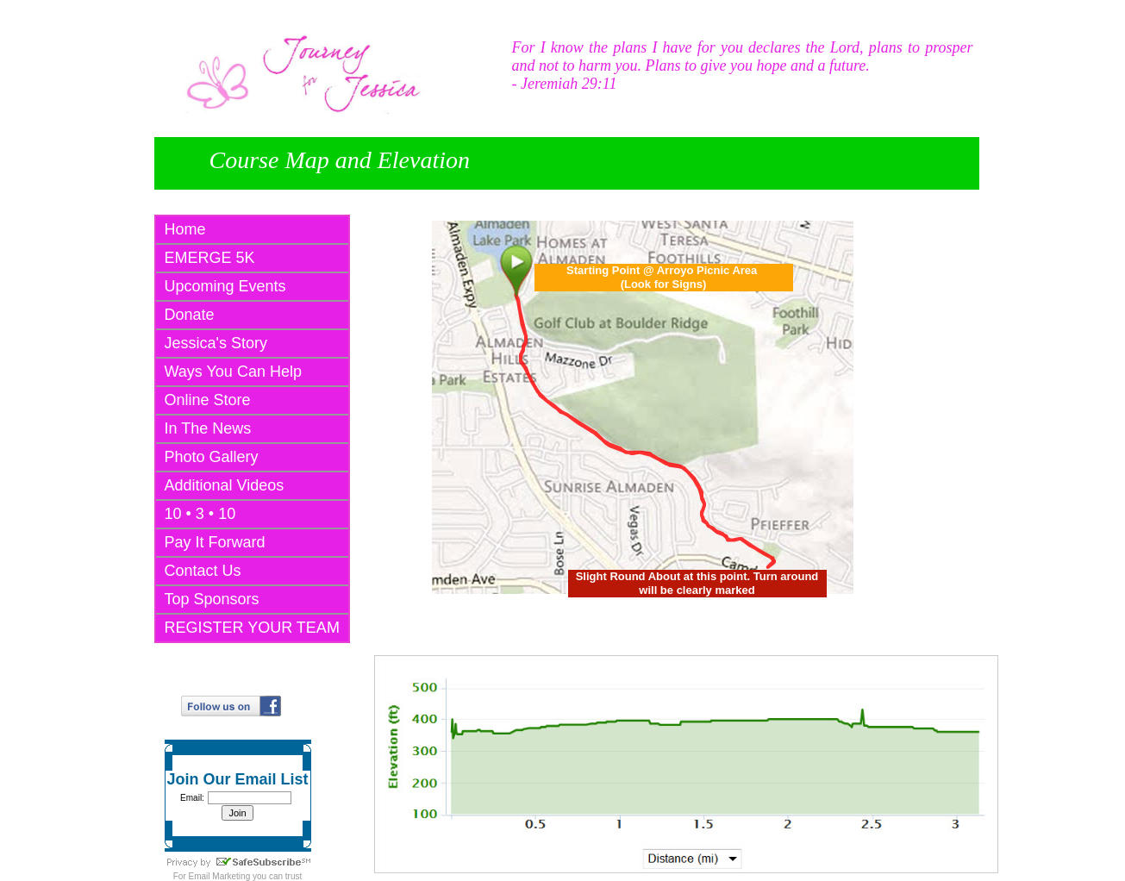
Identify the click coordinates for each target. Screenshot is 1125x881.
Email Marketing (220, 876)
